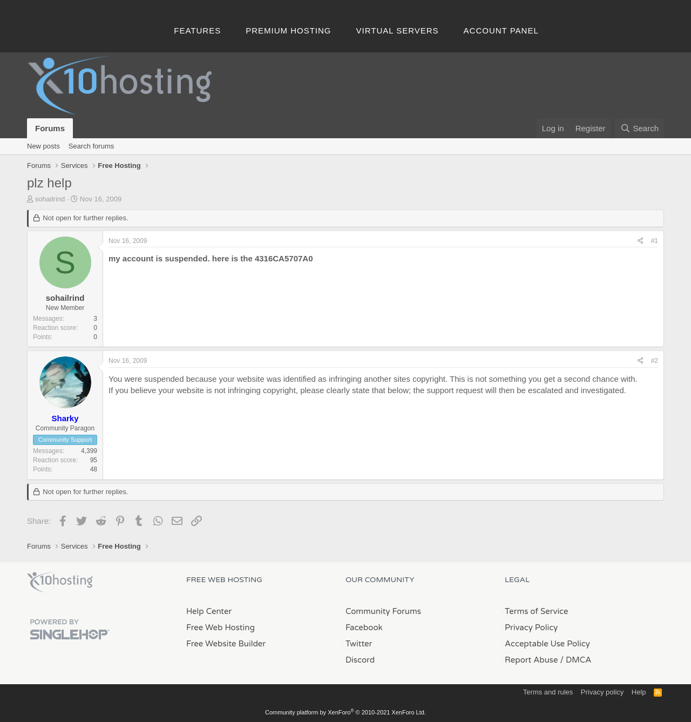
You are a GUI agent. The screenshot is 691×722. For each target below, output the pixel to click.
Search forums (91, 146)
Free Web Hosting (220, 627)
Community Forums (383, 611)
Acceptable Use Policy (547, 644)
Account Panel (501, 30)
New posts (43, 146)
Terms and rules (548, 692)
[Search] (639, 128)
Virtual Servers (397, 30)
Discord (360, 660)
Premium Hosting (288, 30)
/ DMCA (575, 660)
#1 (654, 241)
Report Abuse (531, 660)
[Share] (640, 241)
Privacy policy (602, 692)
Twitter (359, 644)
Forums (50, 128)
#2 (654, 361)
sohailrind (50, 199)
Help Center (209, 611)
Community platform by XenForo (345, 712)
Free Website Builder (226, 644)
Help (639, 692)
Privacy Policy (531, 627)
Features (197, 30)
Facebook (364, 627)
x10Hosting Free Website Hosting (60, 582)
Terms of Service (536, 611)
